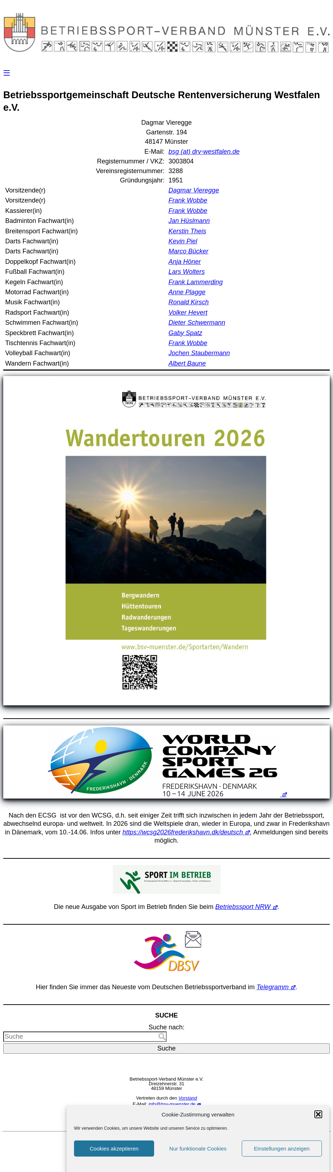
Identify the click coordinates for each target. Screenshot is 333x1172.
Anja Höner (184, 261)
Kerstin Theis (187, 231)
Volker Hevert (187, 312)
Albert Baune (187, 363)
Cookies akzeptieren (114, 1154)
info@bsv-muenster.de (171, 1104)
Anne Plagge (186, 292)
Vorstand (188, 1098)
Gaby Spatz (185, 333)
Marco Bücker (188, 251)
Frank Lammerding (195, 282)
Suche (166, 1048)
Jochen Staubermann (199, 353)
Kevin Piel (182, 241)
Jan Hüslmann (189, 220)
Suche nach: (166, 1027)
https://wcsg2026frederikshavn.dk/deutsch (182, 832)
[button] (318, 1120)
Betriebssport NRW (242, 906)
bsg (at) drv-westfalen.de (204, 151)
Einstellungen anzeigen (282, 1154)
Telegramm (272, 987)
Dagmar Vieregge (193, 190)
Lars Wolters (186, 271)
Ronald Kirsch (188, 302)
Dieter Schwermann (196, 322)
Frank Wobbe (187, 200)
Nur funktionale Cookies (197, 1154)
